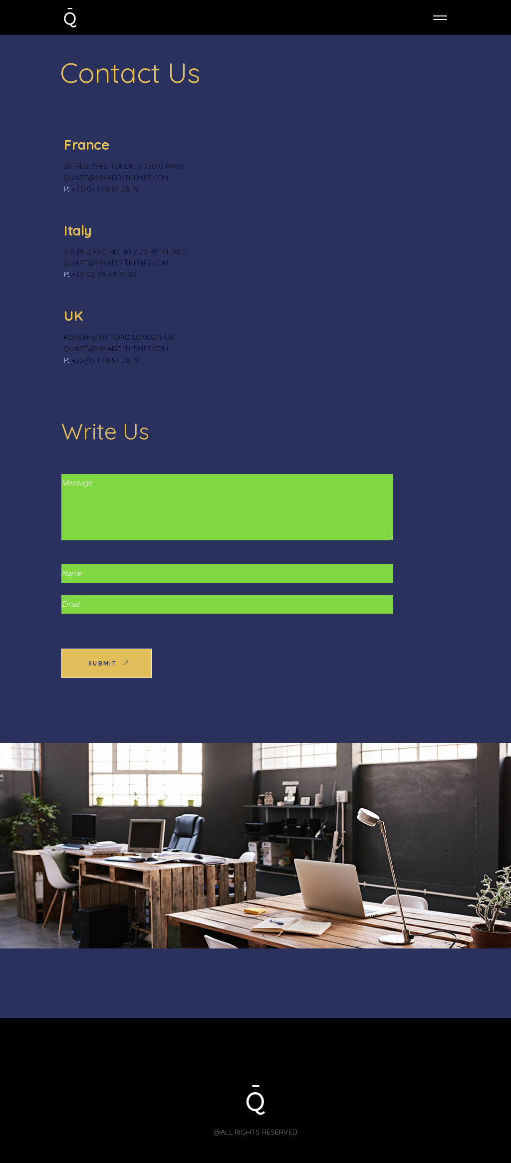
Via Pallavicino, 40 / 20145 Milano (125, 251)
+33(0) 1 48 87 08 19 (106, 189)
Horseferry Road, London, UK (119, 337)
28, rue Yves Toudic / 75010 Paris (124, 166)
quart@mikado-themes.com (116, 177)
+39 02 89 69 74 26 (104, 274)
